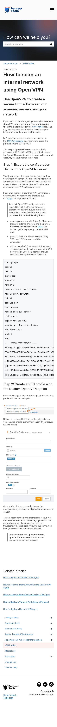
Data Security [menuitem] (11, 688)
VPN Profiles (28, 63)
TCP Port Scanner (15, 141)
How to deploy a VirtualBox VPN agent (21, 598)
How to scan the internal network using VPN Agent (26, 615)
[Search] (51, 44)
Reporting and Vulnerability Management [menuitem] (23, 661)
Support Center (10, 63)
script (9, 198)
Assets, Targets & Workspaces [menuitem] (19, 655)
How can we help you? (26, 37)
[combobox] (25, 44)
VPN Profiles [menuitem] (10, 666)
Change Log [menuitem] (10, 683)
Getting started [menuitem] (11, 638)
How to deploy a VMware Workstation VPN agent (26, 623)
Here (40, 226)
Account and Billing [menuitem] (13, 649)
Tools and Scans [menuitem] (12, 644)
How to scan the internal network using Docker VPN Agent (27, 607)
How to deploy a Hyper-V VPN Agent (20, 630)
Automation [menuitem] (10, 677)
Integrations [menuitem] (10, 672)
